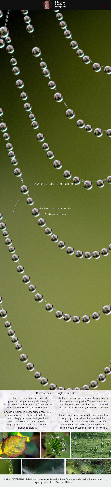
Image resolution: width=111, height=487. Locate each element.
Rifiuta (68, 482)
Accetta (59, 482)
